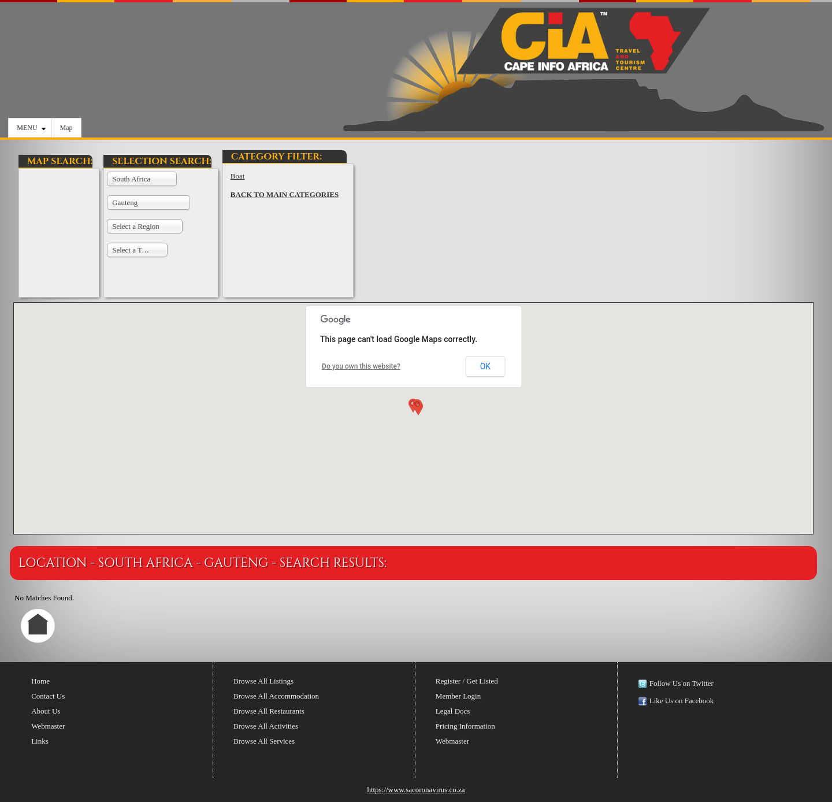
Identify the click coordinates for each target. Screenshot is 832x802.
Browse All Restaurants (268, 711)
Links (40, 741)
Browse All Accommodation (276, 696)
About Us (45, 711)
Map (66, 128)
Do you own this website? (361, 366)
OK (485, 366)
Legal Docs (453, 711)
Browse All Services (264, 741)
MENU (31, 128)
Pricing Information (465, 726)
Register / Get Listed (467, 681)
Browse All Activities (265, 726)
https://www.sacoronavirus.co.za (416, 789)
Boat (238, 176)
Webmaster (48, 726)
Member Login (458, 696)
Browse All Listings (263, 681)
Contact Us (48, 696)
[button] (416, 408)
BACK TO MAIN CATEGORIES (285, 194)
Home (40, 681)
